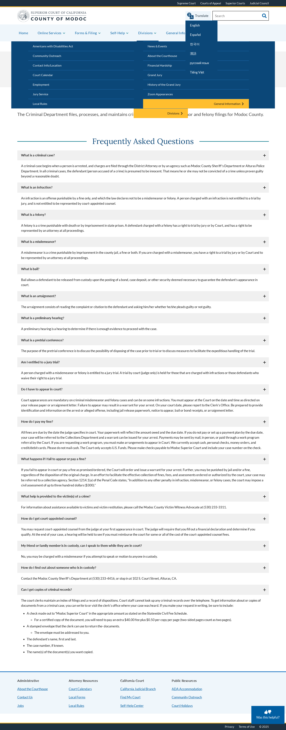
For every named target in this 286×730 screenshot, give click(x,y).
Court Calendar (43, 75)
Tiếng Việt (197, 72)
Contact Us (25, 697)
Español (195, 35)
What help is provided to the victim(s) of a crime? (56, 496)
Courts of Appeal (210, 3)
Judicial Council (259, 3)
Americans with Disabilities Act (53, 46)
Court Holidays (182, 706)
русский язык (199, 63)
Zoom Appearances (160, 94)
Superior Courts (235, 3)
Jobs (20, 706)
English (195, 25)
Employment (41, 84)
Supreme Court (186, 3)
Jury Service (40, 94)
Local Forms (77, 697)
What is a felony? (33, 215)
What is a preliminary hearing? (42, 318)
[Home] (51, 19)
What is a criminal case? (38, 155)
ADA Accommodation (187, 689)
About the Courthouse (32, 689)
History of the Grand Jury (164, 84)
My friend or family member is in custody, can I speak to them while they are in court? (81, 546)
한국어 (195, 44)
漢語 (193, 53)
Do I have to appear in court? (42, 389)
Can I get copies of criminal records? (46, 589)
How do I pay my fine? (37, 421)
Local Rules (40, 103)
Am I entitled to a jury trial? (40, 362)
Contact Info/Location (47, 65)
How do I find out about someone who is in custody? (58, 567)
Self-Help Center (132, 706)
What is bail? (30, 269)
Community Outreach (47, 56)
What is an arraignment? (38, 296)
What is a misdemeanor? (38, 242)
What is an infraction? (37, 187)
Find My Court (130, 697)
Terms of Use (247, 726)
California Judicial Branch (138, 689)
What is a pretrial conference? (42, 340)
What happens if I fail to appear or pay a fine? (53, 459)
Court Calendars (80, 689)
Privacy (229, 726)
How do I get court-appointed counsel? (49, 518)
